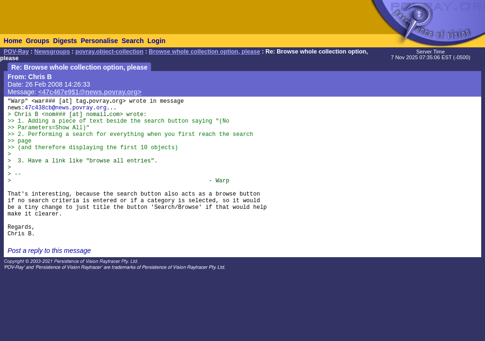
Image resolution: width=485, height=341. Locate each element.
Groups (37, 41)
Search (133, 41)
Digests (65, 41)
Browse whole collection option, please (204, 51)
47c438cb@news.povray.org (66, 108)
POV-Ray (16, 51)
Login (156, 41)
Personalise (99, 41)
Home (13, 41)
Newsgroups (52, 51)
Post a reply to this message (49, 250)
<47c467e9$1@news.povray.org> (90, 92)
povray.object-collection (109, 51)
